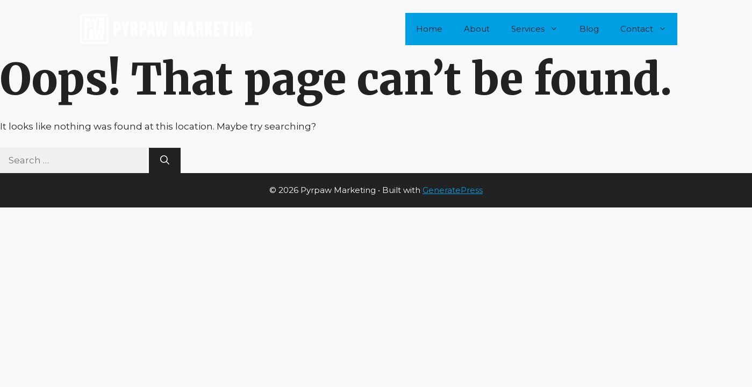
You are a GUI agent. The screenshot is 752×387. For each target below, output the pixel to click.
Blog (589, 29)
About (477, 29)
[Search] (165, 161)
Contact (648, 29)
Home (429, 29)
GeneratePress (452, 190)
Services (540, 29)
